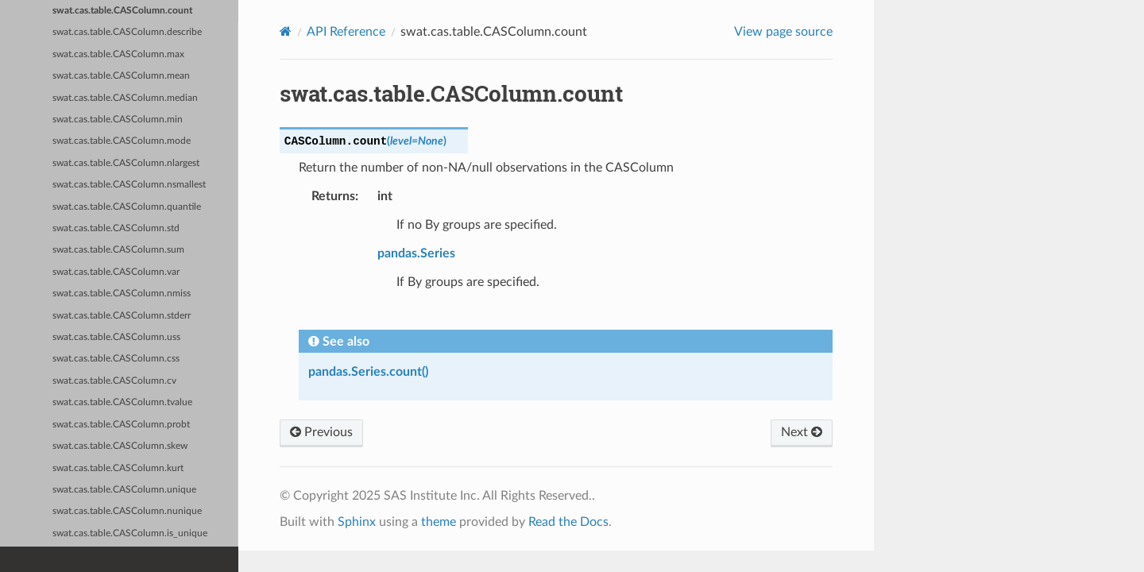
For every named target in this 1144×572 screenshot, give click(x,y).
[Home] (286, 31)
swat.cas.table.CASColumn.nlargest (125, 163)
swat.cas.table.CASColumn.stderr (121, 315)
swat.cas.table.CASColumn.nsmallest (129, 184)
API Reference (346, 31)
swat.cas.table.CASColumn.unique (124, 489)
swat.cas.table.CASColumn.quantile (126, 207)
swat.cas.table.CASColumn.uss (116, 337)
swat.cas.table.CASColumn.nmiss (121, 293)
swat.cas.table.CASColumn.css (116, 358)
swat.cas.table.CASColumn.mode (121, 141)
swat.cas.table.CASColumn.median (125, 98)
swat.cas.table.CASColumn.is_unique (129, 533)
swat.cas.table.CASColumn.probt (121, 424)
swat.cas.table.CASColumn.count (122, 10)
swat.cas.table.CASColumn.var (116, 272)
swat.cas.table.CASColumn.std (116, 228)
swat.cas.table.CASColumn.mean (121, 76)
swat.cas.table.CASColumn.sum (118, 249)
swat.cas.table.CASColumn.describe (127, 32)
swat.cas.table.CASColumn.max (118, 54)
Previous (321, 432)
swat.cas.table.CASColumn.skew (119, 446)
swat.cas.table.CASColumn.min (117, 119)
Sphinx (357, 522)
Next (801, 432)
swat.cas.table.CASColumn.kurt (118, 468)
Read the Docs (568, 522)
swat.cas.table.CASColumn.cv (114, 381)
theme (438, 522)
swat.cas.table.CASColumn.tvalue (122, 402)
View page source (783, 31)
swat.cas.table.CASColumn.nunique (127, 511)
